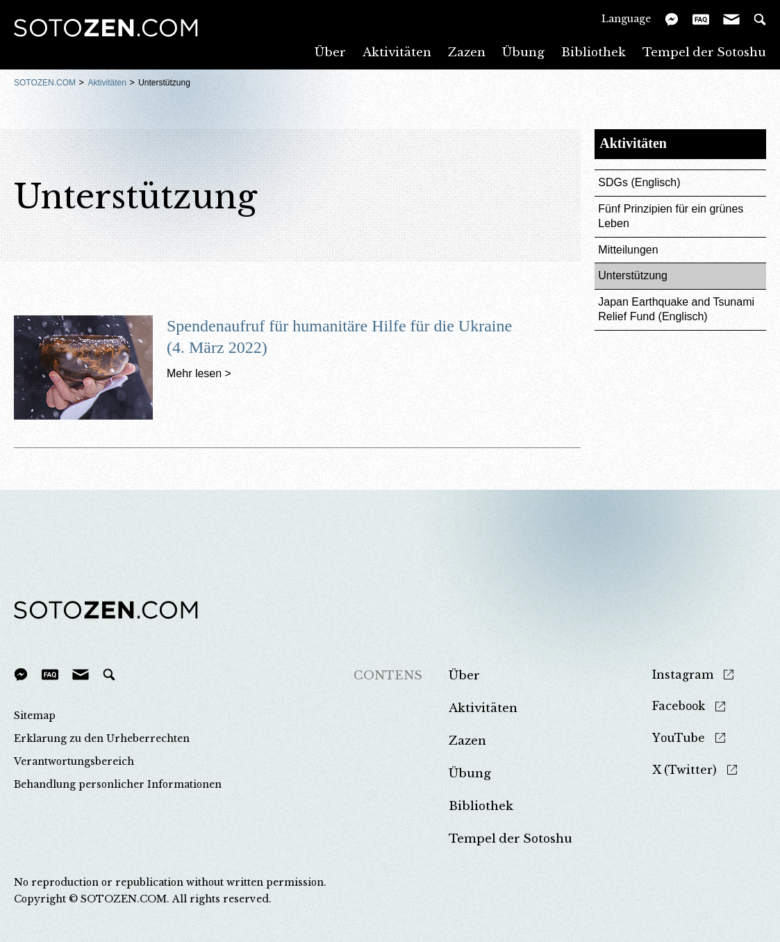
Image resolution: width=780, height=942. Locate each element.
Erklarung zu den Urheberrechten (102, 738)
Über (330, 52)
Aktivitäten (397, 52)
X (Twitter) (684, 770)
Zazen (467, 52)
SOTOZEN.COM (45, 83)
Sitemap (35, 715)
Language (626, 18)
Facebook (678, 706)
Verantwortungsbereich (74, 761)
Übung (523, 52)
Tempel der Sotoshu (704, 52)
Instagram (682, 675)
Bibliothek (593, 52)
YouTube (678, 738)
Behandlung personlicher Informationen (118, 784)
